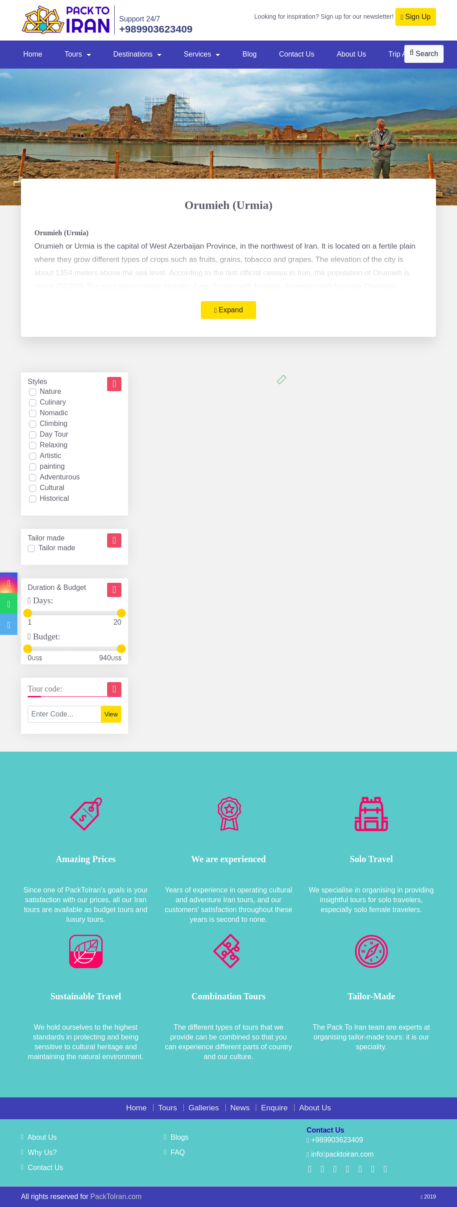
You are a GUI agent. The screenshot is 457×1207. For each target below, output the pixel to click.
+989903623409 (155, 29)
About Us (351, 54)
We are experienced (228, 859)
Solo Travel (371, 859)
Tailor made (56, 548)
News (239, 1107)
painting (52, 466)
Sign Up (416, 17)
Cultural (52, 487)
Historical (54, 498)
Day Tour (54, 434)
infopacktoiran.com (340, 1154)
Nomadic (54, 413)
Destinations (133, 54)
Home (32, 54)
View (111, 714)
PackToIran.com (116, 1196)
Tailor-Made (371, 996)
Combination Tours (228, 996)
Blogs (176, 1137)
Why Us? (39, 1152)
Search (424, 53)
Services (197, 54)
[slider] (27, 613)
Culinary (53, 402)
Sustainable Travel (85, 996)
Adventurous (60, 477)
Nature (50, 391)
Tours (73, 54)
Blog (249, 54)
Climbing (53, 423)
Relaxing (53, 445)
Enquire (274, 1107)
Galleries (203, 1107)
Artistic (50, 455)
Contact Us (296, 54)
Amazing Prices (86, 859)
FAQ (174, 1152)
